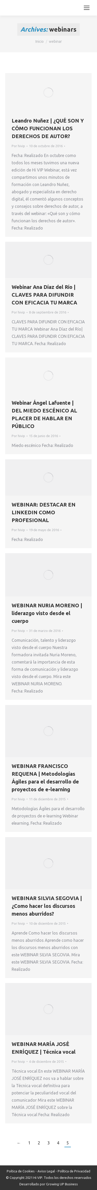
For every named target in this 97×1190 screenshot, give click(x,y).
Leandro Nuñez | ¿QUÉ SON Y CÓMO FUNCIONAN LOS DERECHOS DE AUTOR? (48, 128)
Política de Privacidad (74, 1171)
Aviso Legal (46, 1171)
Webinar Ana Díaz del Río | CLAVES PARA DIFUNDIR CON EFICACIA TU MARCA (44, 294)
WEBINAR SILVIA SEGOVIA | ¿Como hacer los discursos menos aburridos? (47, 906)
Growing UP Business (62, 1184)
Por (18, 146)
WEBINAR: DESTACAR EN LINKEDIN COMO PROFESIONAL (44, 512)
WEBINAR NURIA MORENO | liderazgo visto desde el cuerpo (47, 613)
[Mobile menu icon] (86, 8)
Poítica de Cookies (21, 1171)
